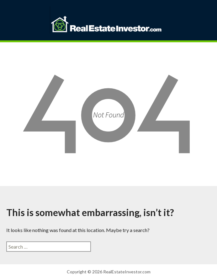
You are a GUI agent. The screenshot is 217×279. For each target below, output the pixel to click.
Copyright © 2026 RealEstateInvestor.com (109, 271)
